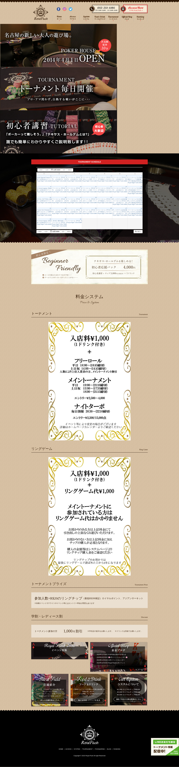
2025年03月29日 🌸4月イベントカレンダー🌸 (112, 657)
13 (126, 186)
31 (80, 219)
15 (50, 197)
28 (141, 208)
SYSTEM (77, 749)
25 (96, 208)
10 (80, 186)
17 (80, 197)
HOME (61, 749)
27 (126, 208)
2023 (41, 170)
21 (141, 197)
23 (65, 208)
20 (126, 197)
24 (80, 208)
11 (96, 186)
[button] (138, 231)
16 (65, 197)
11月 (47, 170)
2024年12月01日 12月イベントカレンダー (111, 660)
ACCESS (68, 749)
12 (111, 186)
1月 (64, 170)
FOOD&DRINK (100, 749)
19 (111, 197)
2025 (70, 170)
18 (96, 197)
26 (111, 208)
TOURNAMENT (87, 749)
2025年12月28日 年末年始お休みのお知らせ (111, 654)
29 (50, 219)
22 (50, 208)
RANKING (117, 749)
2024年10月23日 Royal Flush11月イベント (111, 663)
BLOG (109, 749)
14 (141, 186)
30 (65, 219)
